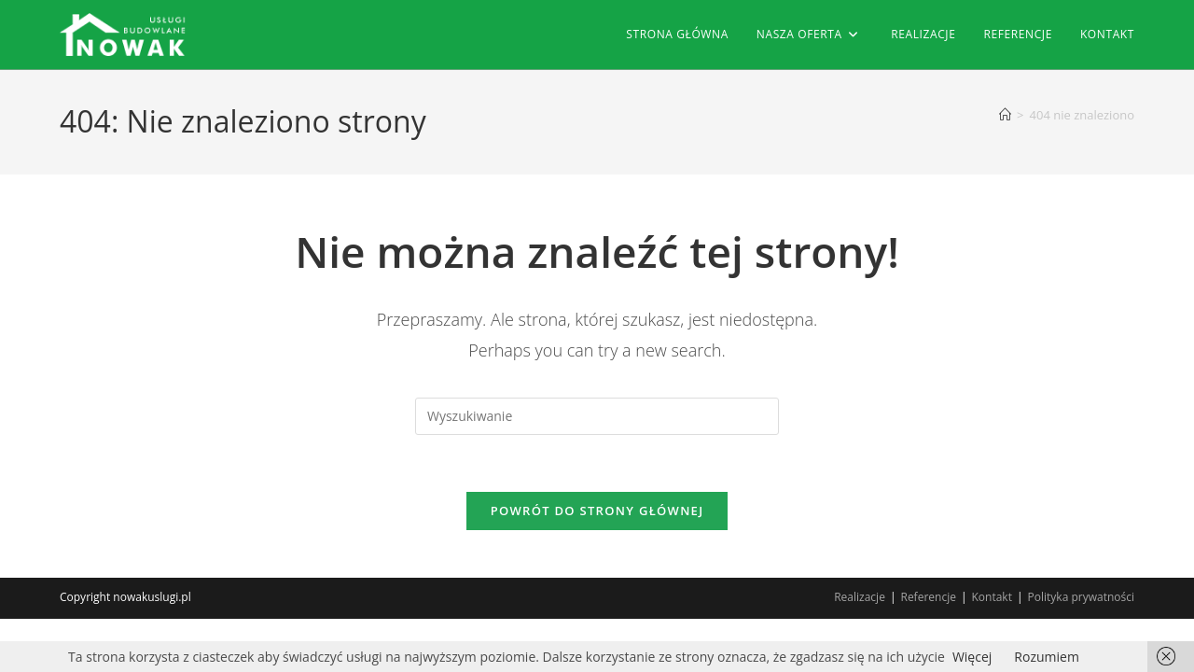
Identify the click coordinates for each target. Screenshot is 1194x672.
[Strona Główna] (1005, 114)
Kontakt (992, 597)
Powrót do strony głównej (597, 510)
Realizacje (859, 597)
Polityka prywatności (1081, 597)
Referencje (927, 597)
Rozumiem (1046, 656)
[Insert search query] (597, 416)
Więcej (972, 656)
